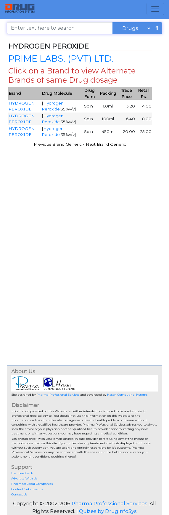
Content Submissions (27, 489)
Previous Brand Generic (58, 144)
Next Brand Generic (106, 144)
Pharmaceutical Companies (32, 484)
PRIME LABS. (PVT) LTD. (61, 58)
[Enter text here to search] (60, 28)
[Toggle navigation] (155, 9)
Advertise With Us (24, 478)
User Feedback (22, 473)
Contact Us (19, 494)
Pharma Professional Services (57, 395)
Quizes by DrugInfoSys (108, 511)
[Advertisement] (84, 205)
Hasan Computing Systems (127, 395)
